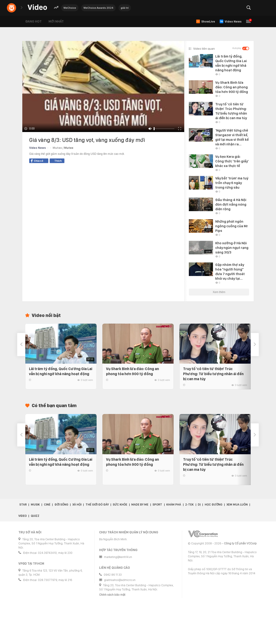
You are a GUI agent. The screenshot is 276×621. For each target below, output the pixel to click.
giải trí (125, 7)
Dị (199, 504)
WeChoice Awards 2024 (98, 7)
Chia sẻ (37, 160)
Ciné (47, 504)
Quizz (35, 516)
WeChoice (69, 7)
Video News (37, 148)
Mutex (68, 148)
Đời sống (61, 504)
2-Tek (189, 504)
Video (22, 516)
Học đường (213, 504)
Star (23, 504)
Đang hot (33, 21)
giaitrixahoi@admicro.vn (119, 580)
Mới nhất (56, 21)
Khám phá (173, 504)
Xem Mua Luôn (237, 504)
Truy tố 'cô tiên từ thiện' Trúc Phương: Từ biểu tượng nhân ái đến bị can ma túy (213, 374)
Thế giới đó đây (97, 504)
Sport (157, 504)
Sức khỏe (120, 504)
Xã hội (76, 504)
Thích (58, 160)
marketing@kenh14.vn (118, 557)
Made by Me (139, 504)
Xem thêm (219, 292)
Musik (35, 504)
